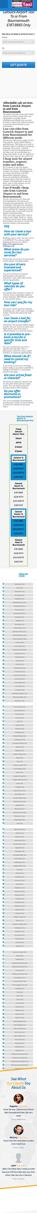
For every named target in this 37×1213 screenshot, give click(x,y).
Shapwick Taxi (19, 909)
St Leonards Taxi (20, 935)
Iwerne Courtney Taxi (19, 765)
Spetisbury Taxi (19, 931)
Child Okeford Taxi (19, 668)
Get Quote (18, 65)
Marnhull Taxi (19, 805)
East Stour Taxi (19, 714)
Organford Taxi (19, 848)
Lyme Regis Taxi (20, 794)
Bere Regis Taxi (19, 595)
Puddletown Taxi (20, 888)
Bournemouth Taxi (19, 613)
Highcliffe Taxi (19, 750)
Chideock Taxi (19, 664)
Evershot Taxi (20, 718)
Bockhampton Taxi (19, 606)
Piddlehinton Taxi (19, 862)
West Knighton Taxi (20, 1025)
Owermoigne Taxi (19, 858)
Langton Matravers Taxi (20, 779)
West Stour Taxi (19, 1039)
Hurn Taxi (20, 761)
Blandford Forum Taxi (19, 602)
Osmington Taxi (19, 851)
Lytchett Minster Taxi (19, 798)
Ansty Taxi (19, 588)
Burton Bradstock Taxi (19, 639)
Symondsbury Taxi (19, 977)
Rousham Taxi (19, 898)
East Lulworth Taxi (19, 707)
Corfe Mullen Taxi (19, 682)
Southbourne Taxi (19, 928)
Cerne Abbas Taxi (19, 646)
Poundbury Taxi (19, 877)
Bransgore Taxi (19, 617)
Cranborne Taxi (19, 690)
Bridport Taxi (20, 620)
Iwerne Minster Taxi (20, 769)
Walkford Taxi (19, 1007)
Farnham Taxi (20, 725)
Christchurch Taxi (19, 671)
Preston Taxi (19, 884)
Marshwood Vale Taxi (19, 812)
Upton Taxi (19, 996)
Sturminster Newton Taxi (19, 966)
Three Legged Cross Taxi (19, 985)
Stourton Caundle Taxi (19, 952)
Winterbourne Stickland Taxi (19, 1065)
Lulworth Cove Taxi (20, 790)
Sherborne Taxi (19, 913)
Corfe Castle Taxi (20, 679)
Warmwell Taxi (19, 1014)
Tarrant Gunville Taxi (19, 981)
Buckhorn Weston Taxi (19, 631)
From (4, 37)
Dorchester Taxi (19, 701)
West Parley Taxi (20, 1032)
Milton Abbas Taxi (19, 829)
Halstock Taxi (20, 747)
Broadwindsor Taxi (19, 628)
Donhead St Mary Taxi (19, 697)
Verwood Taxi (19, 1003)
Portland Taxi (20, 873)
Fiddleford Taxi (19, 732)
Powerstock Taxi (20, 880)
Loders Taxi (19, 783)
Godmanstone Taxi (19, 739)
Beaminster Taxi (19, 591)
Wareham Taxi (19, 1010)
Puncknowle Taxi (20, 891)
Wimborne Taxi (19, 1047)
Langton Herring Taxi (19, 776)
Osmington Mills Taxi (19, 855)
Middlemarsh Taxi (19, 820)
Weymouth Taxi (19, 1043)
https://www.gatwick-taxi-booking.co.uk (13, 245)
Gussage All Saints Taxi (20, 743)
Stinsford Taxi (19, 942)
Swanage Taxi (19, 970)
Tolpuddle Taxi (19, 988)
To (3, 48)
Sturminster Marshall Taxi (19, 963)
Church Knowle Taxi (20, 675)
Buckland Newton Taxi (20, 635)
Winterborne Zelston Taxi (19, 1058)
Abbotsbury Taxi (20, 584)
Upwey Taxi (19, 999)
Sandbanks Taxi (19, 902)
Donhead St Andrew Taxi (19, 693)
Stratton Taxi (19, 956)
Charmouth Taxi (19, 657)
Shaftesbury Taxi (20, 906)
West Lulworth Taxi (20, 1028)
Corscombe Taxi (19, 686)
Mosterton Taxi (19, 837)
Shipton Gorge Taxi (20, 917)
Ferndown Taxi (19, 728)
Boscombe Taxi (19, 610)
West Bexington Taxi (20, 1021)
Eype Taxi (20, 721)
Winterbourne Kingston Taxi (19, 1061)
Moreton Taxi (20, 833)
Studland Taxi (20, 959)
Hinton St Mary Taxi (20, 754)
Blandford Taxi (19, 599)
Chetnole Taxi (19, 661)
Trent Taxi (20, 992)
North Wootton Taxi (20, 844)
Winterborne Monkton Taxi (20, 1054)
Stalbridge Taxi (19, 939)
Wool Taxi (20, 823)
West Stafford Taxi (19, 1036)
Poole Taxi (19, 869)
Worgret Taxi (19, 946)
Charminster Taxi (20, 653)
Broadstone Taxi (19, 624)
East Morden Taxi (19, 710)
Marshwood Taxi (20, 809)
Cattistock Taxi (19, 642)
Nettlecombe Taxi (19, 840)
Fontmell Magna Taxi (19, 736)
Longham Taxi (19, 787)
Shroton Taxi (19, 920)
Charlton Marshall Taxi (20, 650)
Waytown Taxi (19, 1017)
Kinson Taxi (19, 772)
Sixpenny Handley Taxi (20, 924)
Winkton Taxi (20, 1050)
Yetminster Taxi (19, 1068)
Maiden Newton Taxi (19, 801)
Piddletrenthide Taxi (20, 866)
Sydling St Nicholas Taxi (19, 974)
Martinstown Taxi (19, 816)
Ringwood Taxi (19, 895)
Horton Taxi (19, 758)
